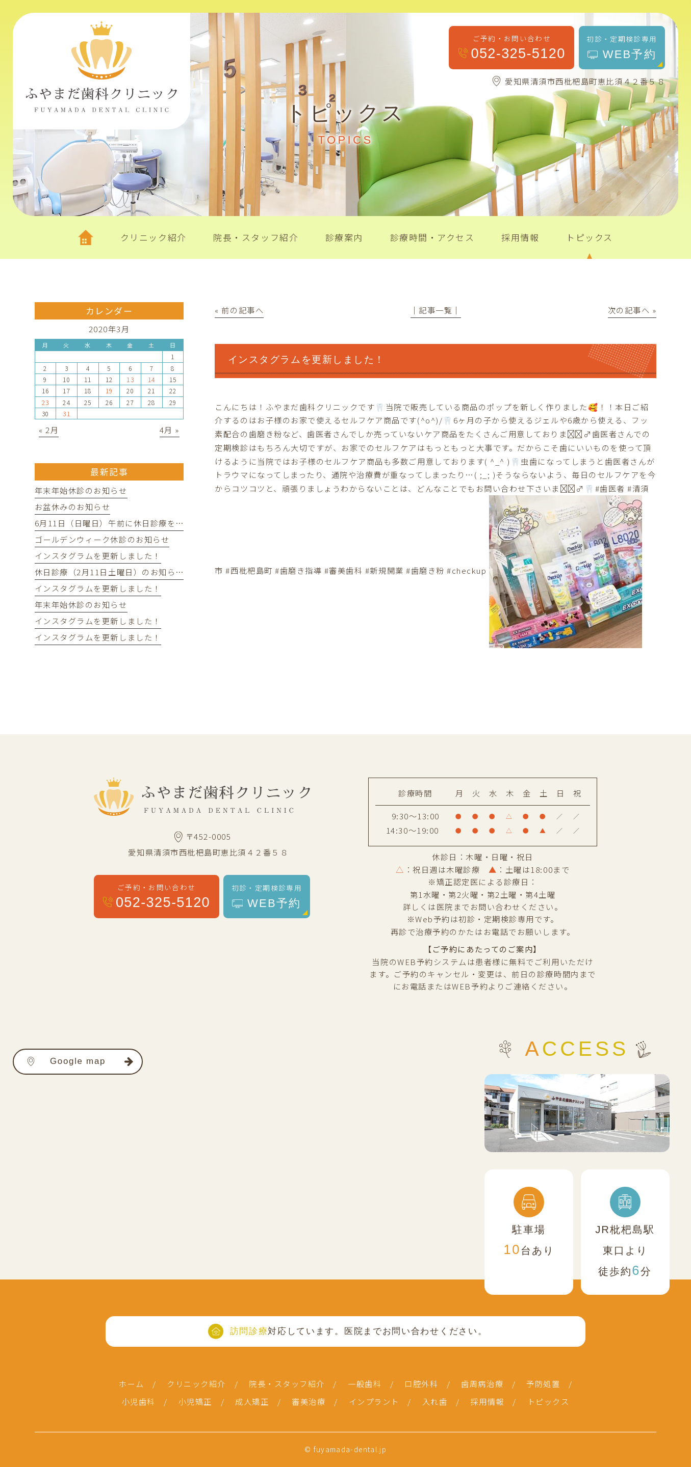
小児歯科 (139, 1401)
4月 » (170, 429)
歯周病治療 (482, 1383)
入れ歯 (435, 1401)
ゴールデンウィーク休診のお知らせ (102, 539)
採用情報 (487, 1401)
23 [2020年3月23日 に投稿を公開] (45, 402)
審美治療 (308, 1401)
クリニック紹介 (196, 1383)
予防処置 (543, 1383)
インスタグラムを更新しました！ (98, 555)
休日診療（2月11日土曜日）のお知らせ (109, 571)
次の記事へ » (632, 309)
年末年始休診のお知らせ (81, 490)
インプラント (374, 1401)
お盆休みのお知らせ (73, 506)
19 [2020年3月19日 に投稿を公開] (109, 390)
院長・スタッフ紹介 (287, 1383)
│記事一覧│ (436, 309)
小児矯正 (195, 1401)
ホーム (131, 1383)
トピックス (548, 1401)
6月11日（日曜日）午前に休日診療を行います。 (126, 522)
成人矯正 (252, 1401)
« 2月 (49, 429)
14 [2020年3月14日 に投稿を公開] (152, 379)
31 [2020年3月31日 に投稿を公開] (66, 413)
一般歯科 (364, 1383)
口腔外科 (421, 1383)
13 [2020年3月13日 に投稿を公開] (130, 379)
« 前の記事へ (239, 309)
